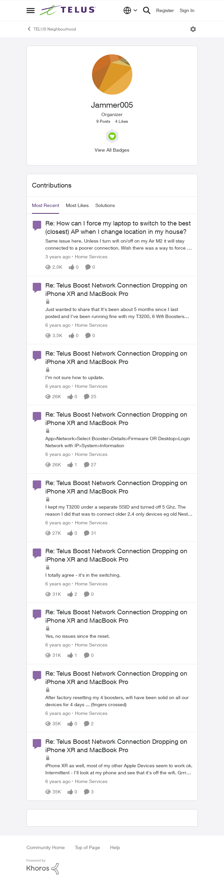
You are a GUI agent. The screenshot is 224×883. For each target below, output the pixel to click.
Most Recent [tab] (45, 205)
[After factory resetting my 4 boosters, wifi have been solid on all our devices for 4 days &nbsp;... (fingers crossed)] (118, 701)
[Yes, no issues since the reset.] (118, 636)
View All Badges (112, 150)
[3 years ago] (58, 256)
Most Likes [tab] (77, 205)
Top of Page (87, 847)
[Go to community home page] (68, 10)
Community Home (46, 847)
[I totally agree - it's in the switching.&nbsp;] (118, 574)
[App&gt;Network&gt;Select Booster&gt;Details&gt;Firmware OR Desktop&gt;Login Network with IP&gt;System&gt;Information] (118, 442)
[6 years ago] (58, 324)
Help (115, 847)
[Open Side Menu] (30, 10)
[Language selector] (130, 10)
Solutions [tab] (105, 205)
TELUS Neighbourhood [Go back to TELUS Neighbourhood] (51, 29)
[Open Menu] (193, 29)
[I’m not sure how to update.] (118, 377)
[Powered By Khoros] (112, 867)
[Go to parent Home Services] (89, 256)
